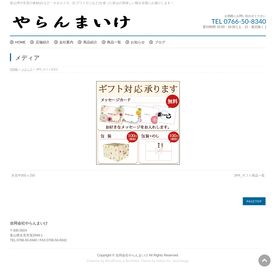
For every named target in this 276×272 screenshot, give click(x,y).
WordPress (113, 261)
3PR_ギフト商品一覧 (249, 175)
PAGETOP (254, 201)
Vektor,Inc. (164, 261)
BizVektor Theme (138, 261)
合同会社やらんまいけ (132, 255)
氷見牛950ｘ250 (23, 175)
